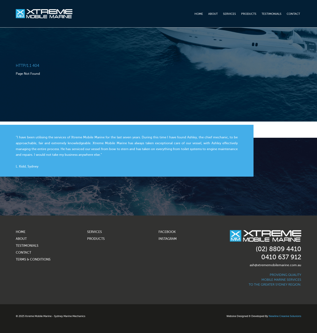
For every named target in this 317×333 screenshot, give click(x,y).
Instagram (167, 239)
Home (198, 13)
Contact (293, 13)
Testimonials (271, 13)
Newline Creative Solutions (285, 316)
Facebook (167, 232)
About (213, 13)
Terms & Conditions (33, 259)
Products (248, 13)
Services (229, 13)
